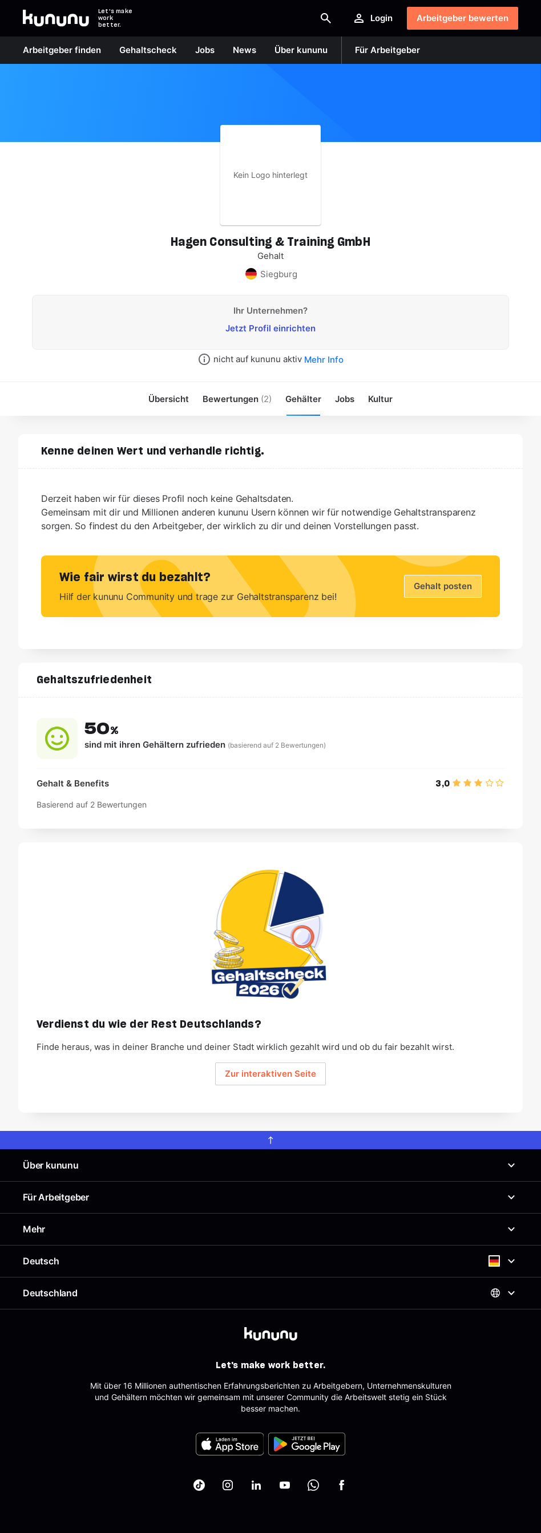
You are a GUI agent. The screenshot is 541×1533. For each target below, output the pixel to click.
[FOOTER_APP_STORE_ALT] (230, 1444)
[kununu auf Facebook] (342, 1485)
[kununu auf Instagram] (228, 1485)
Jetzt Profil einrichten (270, 328)
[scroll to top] (270, 1140)
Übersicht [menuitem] (168, 399)
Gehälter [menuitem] (303, 399)
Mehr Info (324, 359)
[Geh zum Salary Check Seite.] (270, 934)
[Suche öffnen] (326, 18)
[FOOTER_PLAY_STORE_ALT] (306, 1444)
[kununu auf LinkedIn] (256, 1485)
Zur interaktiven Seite (270, 1073)
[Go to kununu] (56, 18)
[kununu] (270, 1334)
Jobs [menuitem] (344, 399)
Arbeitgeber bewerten (462, 18)
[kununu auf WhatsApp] (313, 1485)
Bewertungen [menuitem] (237, 399)
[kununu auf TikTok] (199, 1485)
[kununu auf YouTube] (285, 1485)
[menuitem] (380, 399)
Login (372, 18)
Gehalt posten (443, 586)
